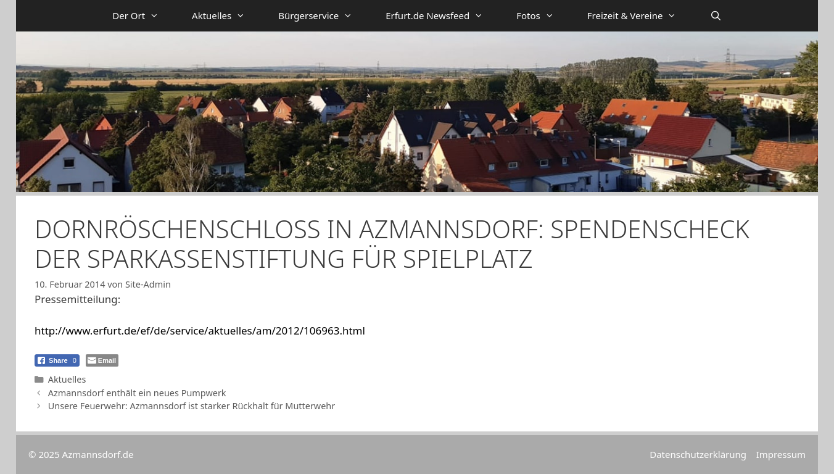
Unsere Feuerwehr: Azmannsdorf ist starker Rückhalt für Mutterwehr (192, 406)
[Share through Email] (102, 360)
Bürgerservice (323, 15)
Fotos (543, 15)
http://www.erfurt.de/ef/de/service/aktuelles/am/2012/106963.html (200, 330)
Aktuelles (227, 15)
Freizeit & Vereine (640, 15)
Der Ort (143, 15)
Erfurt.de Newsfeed (443, 15)
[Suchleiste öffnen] (715, 15)
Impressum (781, 454)
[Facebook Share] (57, 360)
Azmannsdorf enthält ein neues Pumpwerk (137, 393)
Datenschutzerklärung (698, 454)
